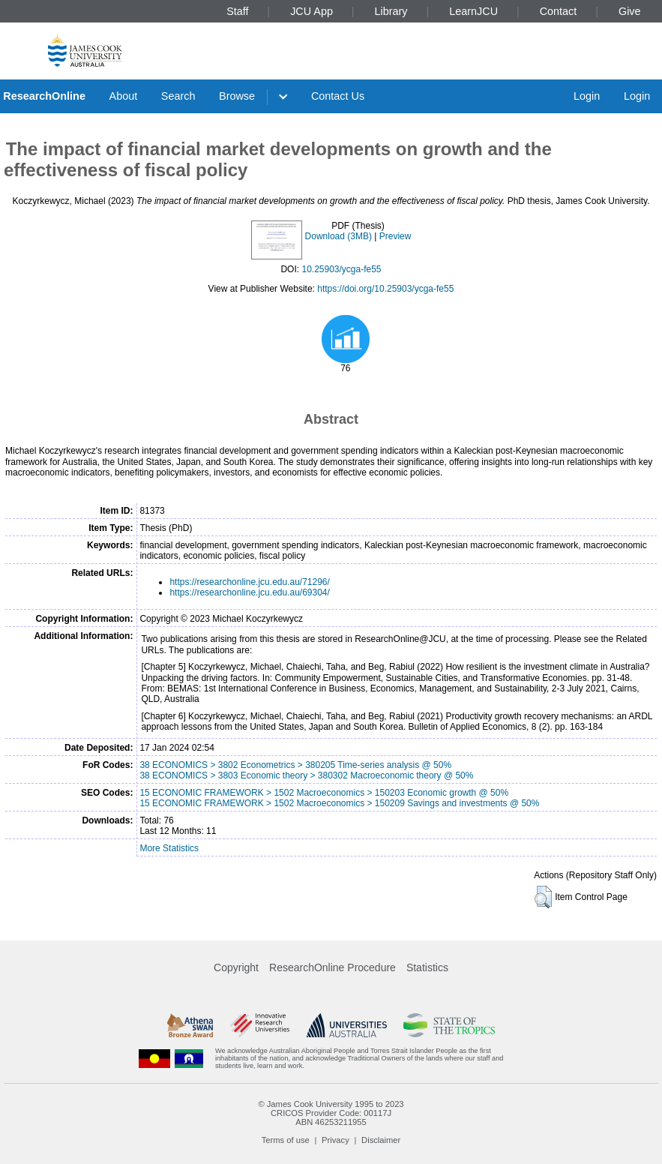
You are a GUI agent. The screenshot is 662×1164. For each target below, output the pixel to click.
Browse (237, 96)
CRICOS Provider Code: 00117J (331, 1113)
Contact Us (337, 96)
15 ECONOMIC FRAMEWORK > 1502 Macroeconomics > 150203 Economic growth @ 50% (323, 793)
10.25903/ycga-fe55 (341, 269)
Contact (558, 11)
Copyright (236, 968)
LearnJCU (473, 11)
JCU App (311, 11)
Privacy (335, 1140)
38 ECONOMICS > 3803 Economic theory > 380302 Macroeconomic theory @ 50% (306, 775)
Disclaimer (380, 1140)
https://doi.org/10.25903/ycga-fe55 (385, 289)
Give (630, 11)
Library (391, 11)
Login (587, 96)
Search (178, 96)
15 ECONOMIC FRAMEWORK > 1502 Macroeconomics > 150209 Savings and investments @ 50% (339, 803)
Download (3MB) (338, 236)
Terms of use (286, 1140)
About (123, 96)
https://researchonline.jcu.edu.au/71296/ (249, 582)
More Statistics (169, 848)
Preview (395, 236)
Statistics (427, 968)
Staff (237, 11)
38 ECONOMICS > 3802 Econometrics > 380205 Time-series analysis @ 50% (295, 765)
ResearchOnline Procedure (332, 968)
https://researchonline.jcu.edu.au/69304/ (249, 592)
